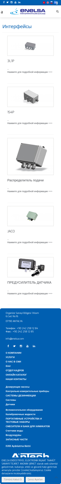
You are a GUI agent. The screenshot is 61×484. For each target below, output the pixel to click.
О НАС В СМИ (13, 361)
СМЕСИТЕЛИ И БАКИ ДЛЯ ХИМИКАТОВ (28, 426)
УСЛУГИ (10, 357)
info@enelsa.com (15, 338)
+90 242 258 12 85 (23, 331)
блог (8, 366)
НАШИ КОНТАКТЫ (16, 379)
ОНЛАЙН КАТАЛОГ (16, 374)
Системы (11, 400)
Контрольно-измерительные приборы (27, 391)
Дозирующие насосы (18, 386)
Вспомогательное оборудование (24, 410)
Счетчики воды (14, 430)
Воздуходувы (13, 435)
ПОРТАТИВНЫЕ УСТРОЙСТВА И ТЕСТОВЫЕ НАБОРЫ (24, 420)
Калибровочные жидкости (20, 414)
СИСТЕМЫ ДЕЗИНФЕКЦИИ (21, 395)
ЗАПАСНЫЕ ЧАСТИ (16, 439)
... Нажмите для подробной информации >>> (29, 70)
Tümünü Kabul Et (13, 479)
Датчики (10, 404)
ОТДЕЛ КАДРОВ (15, 370)
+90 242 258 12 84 (27, 328)
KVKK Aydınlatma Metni (18, 446)
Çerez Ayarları (35, 479)
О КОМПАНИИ (13, 352)
